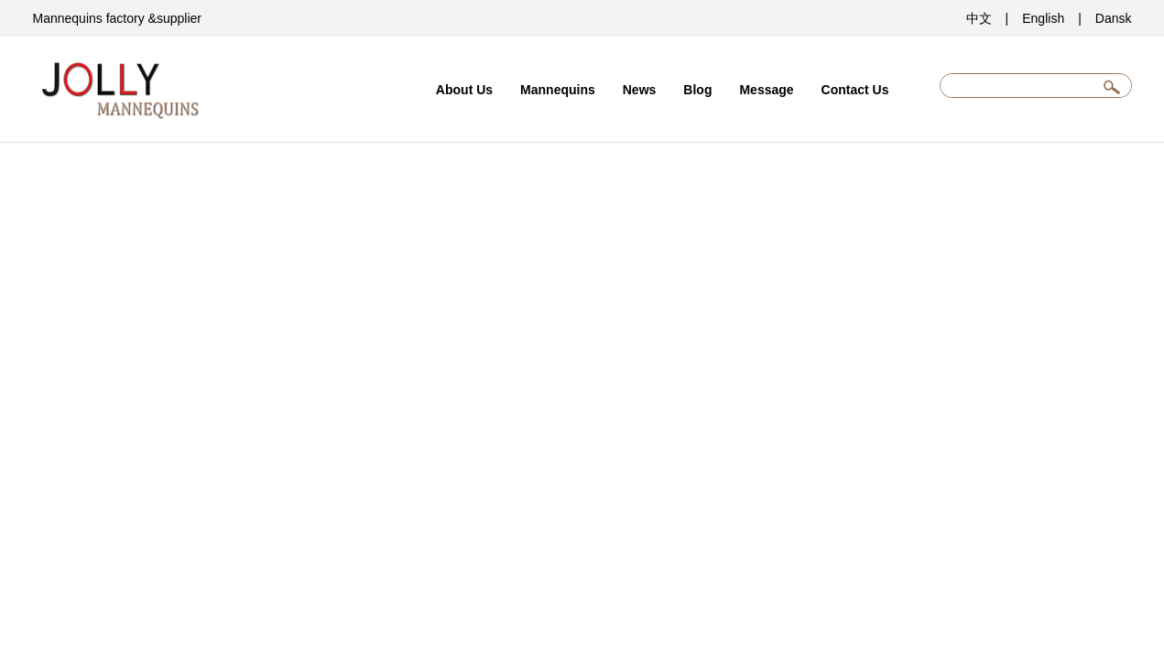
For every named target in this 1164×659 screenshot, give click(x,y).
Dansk (1113, 18)
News (640, 89)
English (1043, 18)
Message (766, 89)
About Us (464, 89)
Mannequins (557, 89)
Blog (697, 89)
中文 (979, 18)
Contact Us (855, 89)
